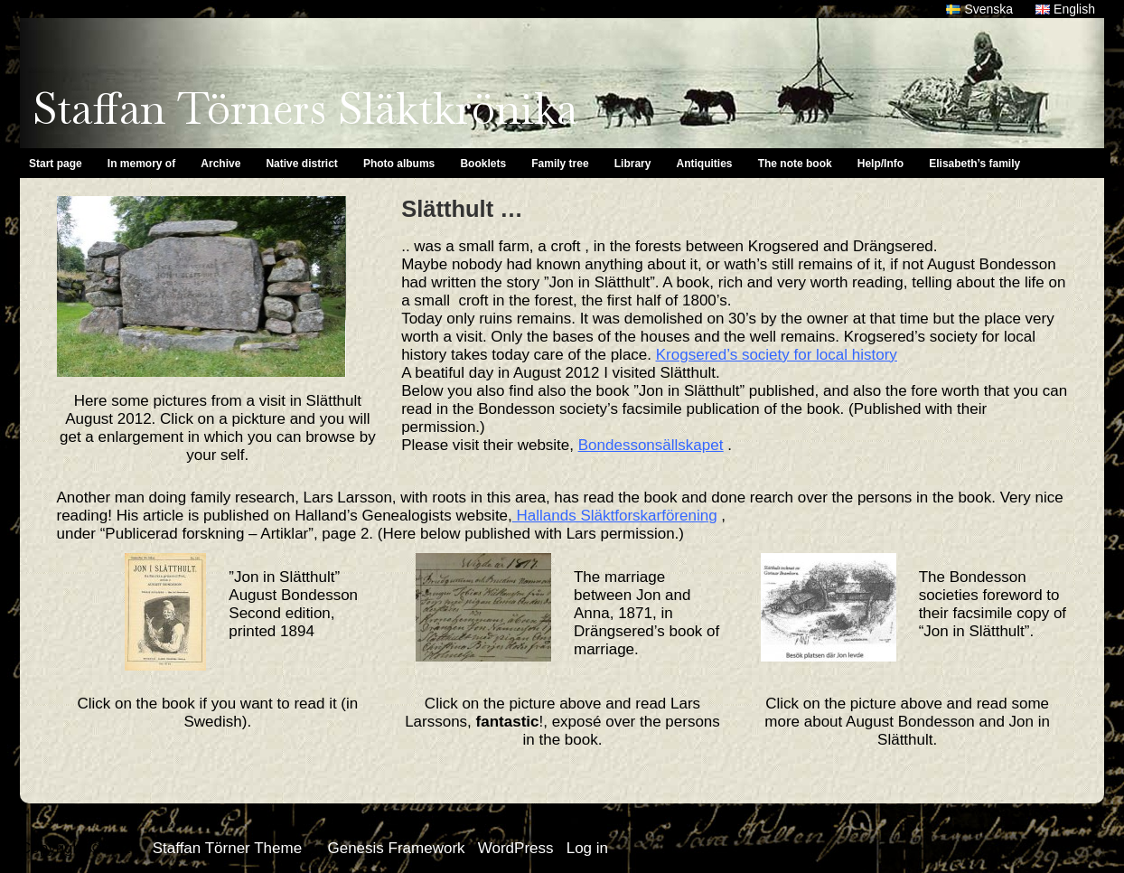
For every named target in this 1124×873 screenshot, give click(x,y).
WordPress (516, 848)
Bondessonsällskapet (651, 445)
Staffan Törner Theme (227, 848)
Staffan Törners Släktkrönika (305, 108)
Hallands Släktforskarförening (614, 515)
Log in (587, 848)
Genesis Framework (395, 848)
